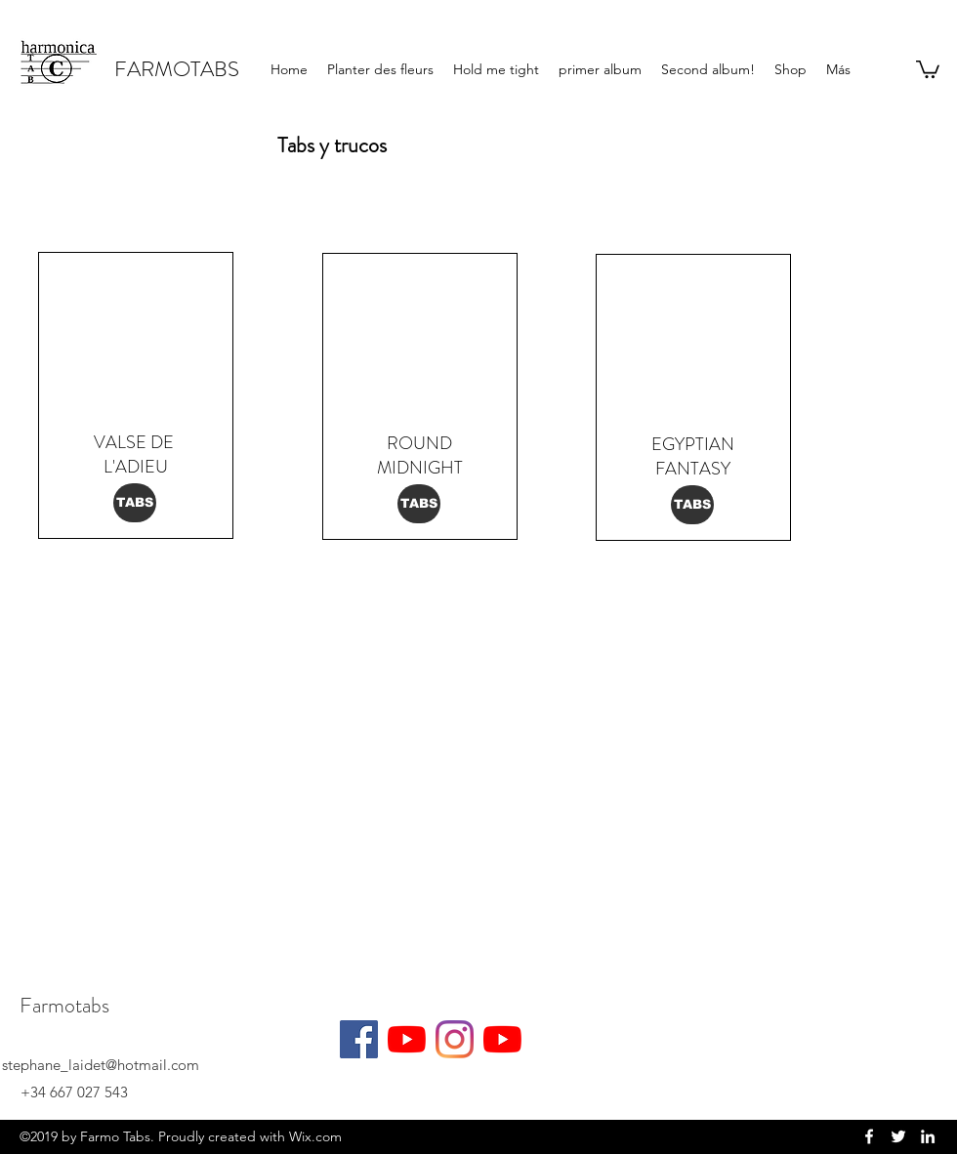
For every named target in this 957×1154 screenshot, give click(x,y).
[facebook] (869, 1136)
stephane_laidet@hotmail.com (100, 1064)
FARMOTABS (176, 69)
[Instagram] (455, 1039)
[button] (927, 68)
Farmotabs (64, 1005)
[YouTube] (407, 1039)
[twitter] (898, 1136)
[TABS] (134, 502)
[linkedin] (927, 1136)
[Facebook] (359, 1039)
